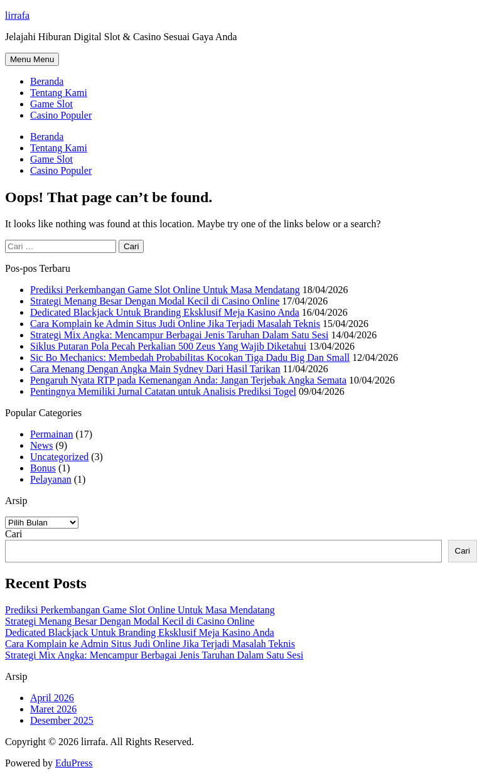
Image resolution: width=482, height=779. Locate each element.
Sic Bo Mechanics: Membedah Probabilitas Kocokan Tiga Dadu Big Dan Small (190, 357)
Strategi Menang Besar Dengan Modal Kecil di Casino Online (154, 301)
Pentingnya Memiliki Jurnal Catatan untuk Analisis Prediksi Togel (163, 391)
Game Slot (51, 104)
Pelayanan (51, 479)
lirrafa (17, 15)
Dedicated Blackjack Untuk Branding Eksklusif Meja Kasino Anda (164, 312)
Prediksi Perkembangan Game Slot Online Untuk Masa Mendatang (165, 289)
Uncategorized (59, 456)
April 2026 (52, 697)
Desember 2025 (62, 720)
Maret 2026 (53, 709)
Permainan (51, 434)
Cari (14, 534)
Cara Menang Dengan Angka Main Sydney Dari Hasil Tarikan (155, 368)
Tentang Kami (58, 92)
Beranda (46, 81)
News (41, 445)
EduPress (74, 763)
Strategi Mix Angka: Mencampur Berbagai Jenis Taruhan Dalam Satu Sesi (179, 335)
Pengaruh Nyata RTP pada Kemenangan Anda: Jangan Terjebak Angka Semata (188, 380)
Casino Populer (61, 115)
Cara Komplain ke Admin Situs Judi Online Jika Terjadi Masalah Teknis (175, 323)
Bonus (43, 468)
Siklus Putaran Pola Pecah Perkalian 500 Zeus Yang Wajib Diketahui (168, 346)
